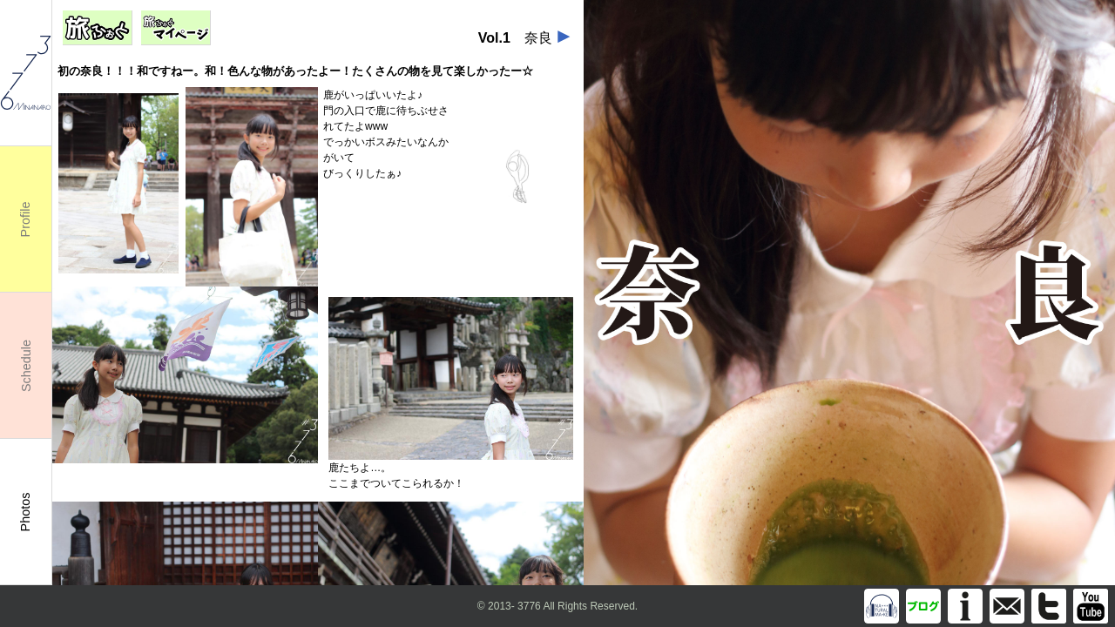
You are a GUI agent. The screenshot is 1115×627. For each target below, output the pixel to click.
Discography (881, 606)
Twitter (1048, 606)
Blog (923, 606)
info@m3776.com (1007, 606)
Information (965, 606)
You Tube (1090, 606)
